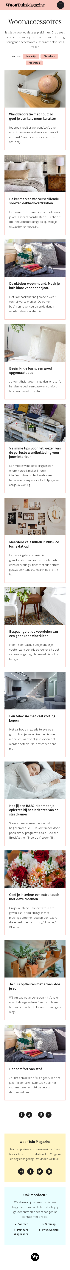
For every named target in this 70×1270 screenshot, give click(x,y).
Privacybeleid (50, 1230)
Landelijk (31, 56)
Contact (23, 1224)
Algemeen (34, 62)
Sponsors (22, 1234)
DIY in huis (49, 56)
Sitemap (50, 1224)
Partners (22, 1230)
